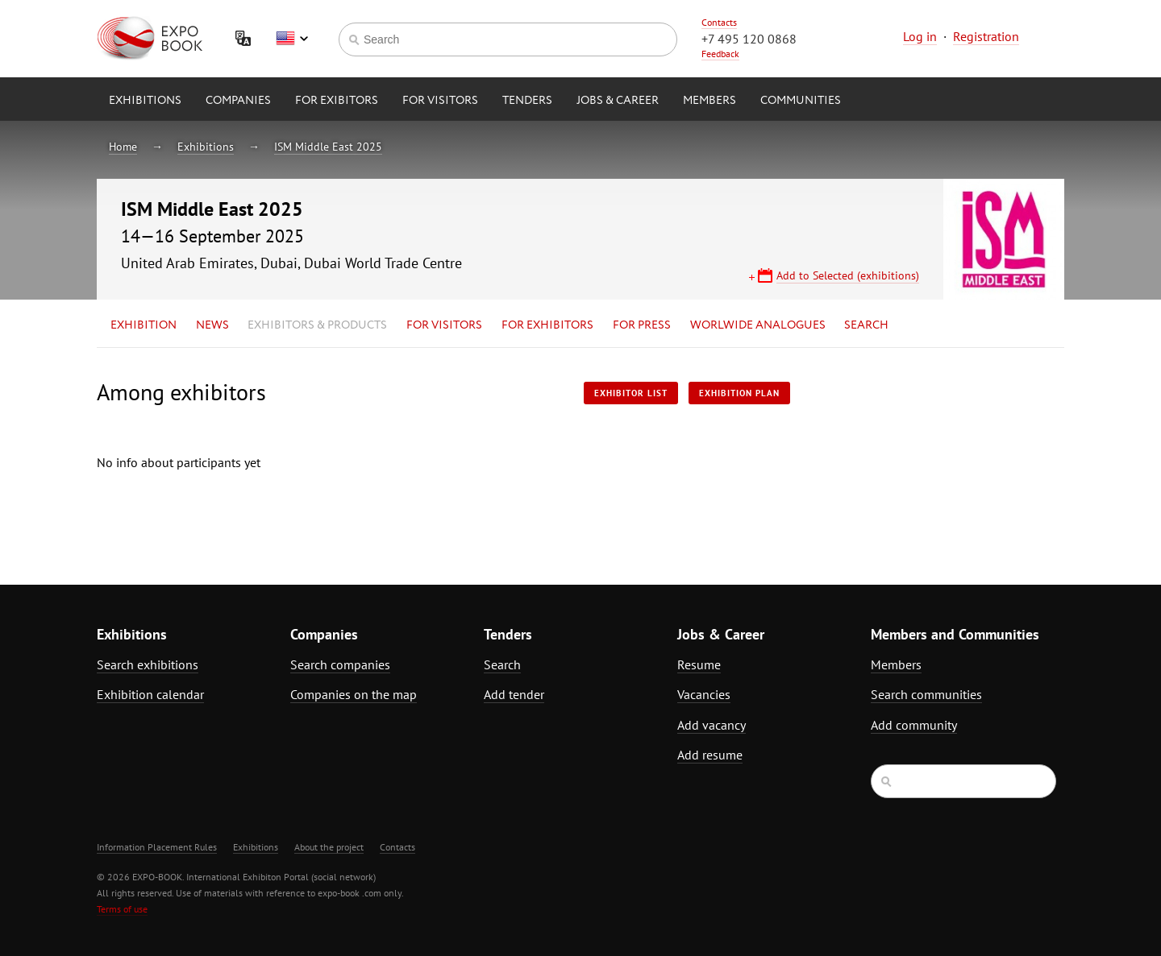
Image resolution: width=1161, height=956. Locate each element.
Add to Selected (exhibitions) (847, 275)
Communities (800, 101)
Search (866, 325)
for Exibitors (336, 101)
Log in (920, 36)
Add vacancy (711, 725)
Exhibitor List (631, 393)
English (292, 39)
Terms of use (122, 909)
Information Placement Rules (157, 847)
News (212, 325)
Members (709, 101)
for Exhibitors (547, 325)
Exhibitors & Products (317, 325)
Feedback (720, 54)
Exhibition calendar (150, 694)
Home (123, 146)
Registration (986, 36)
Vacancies (703, 694)
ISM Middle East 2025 (328, 146)
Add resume (710, 755)
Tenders (527, 101)
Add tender (514, 694)
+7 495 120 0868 (749, 39)
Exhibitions (145, 101)
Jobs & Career (617, 101)
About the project (329, 847)
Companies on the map (353, 694)
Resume (699, 664)
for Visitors (440, 101)
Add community (914, 725)
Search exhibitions (147, 664)
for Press (642, 325)
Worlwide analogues (758, 325)
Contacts (719, 22)
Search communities (926, 694)
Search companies (340, 664)
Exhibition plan (739, 393)
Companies (238, 101)
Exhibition (143, 325)
